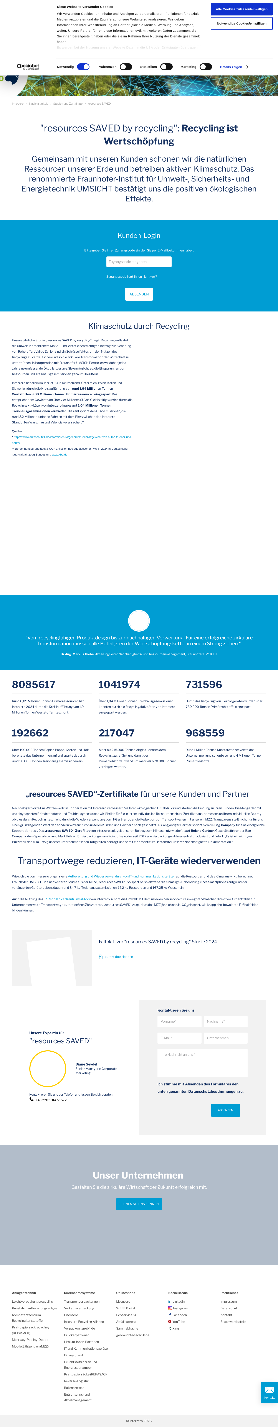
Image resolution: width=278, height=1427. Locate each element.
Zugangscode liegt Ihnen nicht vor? (131, 277)
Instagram (180, 1308)
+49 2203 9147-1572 (51, 1100)
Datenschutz (229, 1308)
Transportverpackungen (81, 1302)
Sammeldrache (127, 1328)
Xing (175, 1328)
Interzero (18, 103)
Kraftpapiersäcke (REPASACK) (86, 1374)
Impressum (228, 1302)
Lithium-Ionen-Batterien (81, 1342)
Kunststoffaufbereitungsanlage (34, 1308)
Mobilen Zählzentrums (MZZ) (69, 899)
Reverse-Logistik (76, 1381)
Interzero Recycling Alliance (84, 1322)
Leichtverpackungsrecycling (32, 1302)
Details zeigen (231, 69)
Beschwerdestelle (233, 1322)
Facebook (179, 1315)
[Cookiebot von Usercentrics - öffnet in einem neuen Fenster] (28, 69)
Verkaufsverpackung (79, 1308)
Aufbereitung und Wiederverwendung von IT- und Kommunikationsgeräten (121, 876)
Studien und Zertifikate (68, 103)
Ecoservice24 (126, 1315)
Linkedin (178, 1302)
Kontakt (269, 1397)
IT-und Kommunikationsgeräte (86, 1349)
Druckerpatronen (76, 1335)
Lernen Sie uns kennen (139, 1204)
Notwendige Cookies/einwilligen (241, 26)
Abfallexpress (126, 1322)
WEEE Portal (125, 1308)
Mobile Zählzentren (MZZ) (30, 1346)
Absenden (225, 1110)
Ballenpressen (74, 1388)
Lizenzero (71, 1315)
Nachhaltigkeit (38, 103)
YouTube (178, 1322)
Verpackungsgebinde (79, 1328)
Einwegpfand (73, 1355)
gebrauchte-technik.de (132, 1335)
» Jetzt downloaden (119, 957)
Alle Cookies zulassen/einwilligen (242, 11)
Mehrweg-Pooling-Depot (30, 1340)
